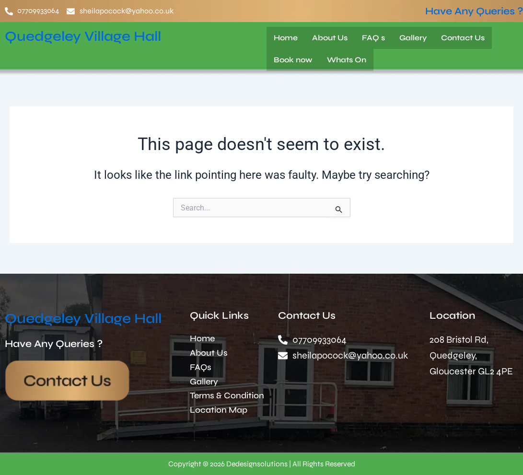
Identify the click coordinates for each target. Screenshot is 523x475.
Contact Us (463, 37)
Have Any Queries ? (474, 11)
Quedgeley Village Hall (87, 36)
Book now (293, 59)
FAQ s (373, 37)
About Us (330, 37)
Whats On (346, 59)
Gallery (413, 37)
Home (286, 37)
